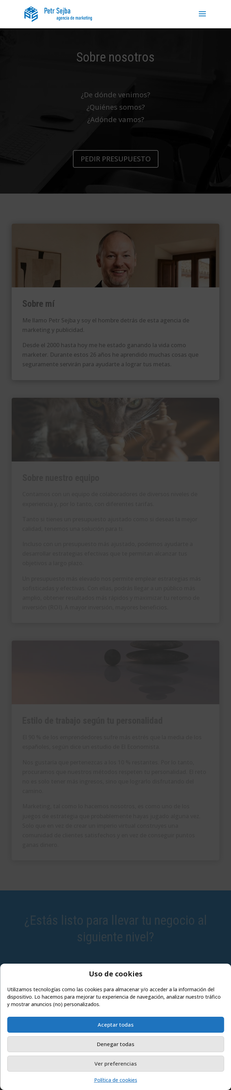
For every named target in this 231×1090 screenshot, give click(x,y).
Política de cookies (115, 1080)
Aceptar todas (116, 1024)
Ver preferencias (115, 1063)
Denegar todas (115, 1044)
